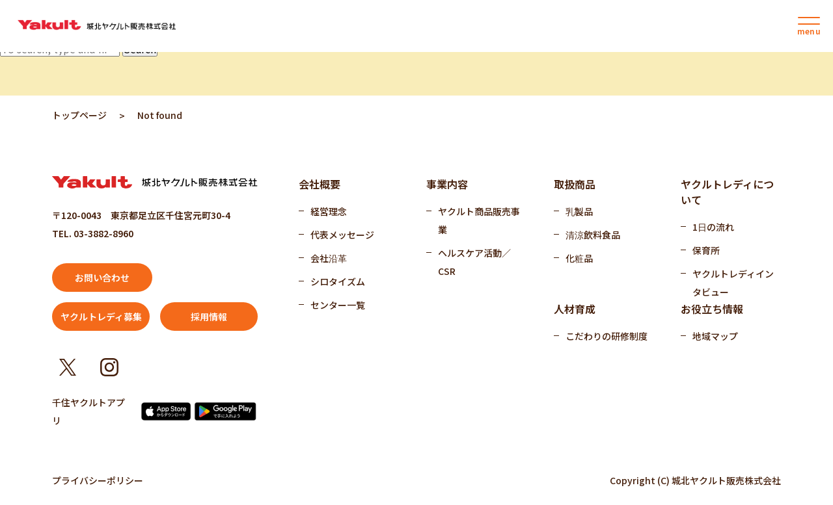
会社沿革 (328, 258)
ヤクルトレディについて (727, 191)
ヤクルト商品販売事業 (479, 220)
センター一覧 (337, 304)
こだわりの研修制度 (607, 336)
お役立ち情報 (712, 309)
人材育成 (574, 309)
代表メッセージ (342, 234)
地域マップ (715, 336)
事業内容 (447, 184)
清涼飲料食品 (593, 234)
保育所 (706, 250)
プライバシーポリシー (97, 480)
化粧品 (579, 258)
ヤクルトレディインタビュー (733, 282)
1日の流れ (713, 226)
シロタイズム (337, 281)
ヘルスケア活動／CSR (474, 262)
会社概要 (319, 184)
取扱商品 (574, 184)
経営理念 (328, 211)
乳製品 (579, 211)
